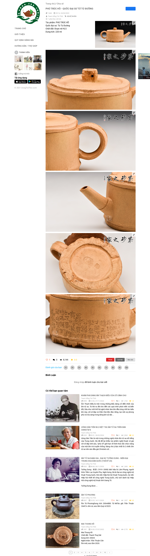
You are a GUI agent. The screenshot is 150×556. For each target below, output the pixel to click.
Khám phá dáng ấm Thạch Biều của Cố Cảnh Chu (103, 395)
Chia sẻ (60, 3)
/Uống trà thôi (21, 74)
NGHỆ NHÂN (71, 16)
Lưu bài (119, 360)
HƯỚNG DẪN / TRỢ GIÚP (26, 46)
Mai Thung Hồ (87, 524)
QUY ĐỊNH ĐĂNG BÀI (24, 40)
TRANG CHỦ (20, 28)
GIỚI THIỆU (20, 34)
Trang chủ (50, 3)
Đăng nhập (79, 382)
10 (105, 552)
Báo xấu (130, 360)
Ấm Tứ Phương (88, 495)
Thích (110, 360)
